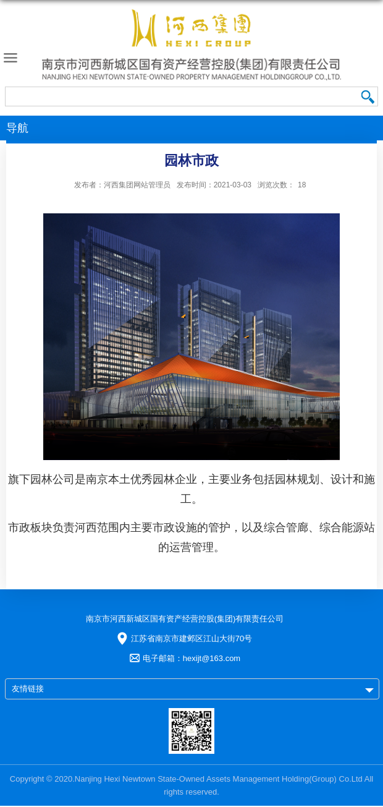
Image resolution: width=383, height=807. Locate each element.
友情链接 (28, 688)
